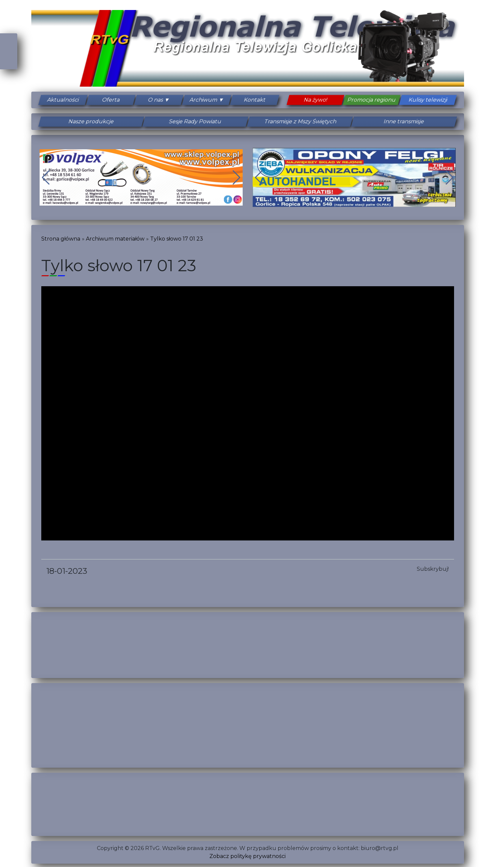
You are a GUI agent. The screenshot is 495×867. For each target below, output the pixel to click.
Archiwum (203, 100)
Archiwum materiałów (115, 239)
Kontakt (254, 100)
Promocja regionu (372, 100)
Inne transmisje (404, 121)
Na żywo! (315, 100)
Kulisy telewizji (428, 100)
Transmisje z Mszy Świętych (299, 121)
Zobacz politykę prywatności (247, 856)
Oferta (111, 100)
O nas (155, 100)
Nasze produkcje (91, 121)
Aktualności (63, 100)
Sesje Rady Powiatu (195, 121)
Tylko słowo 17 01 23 (176, 239)
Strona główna (60, 239)
